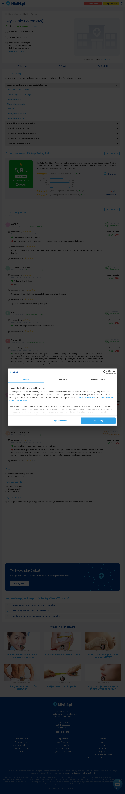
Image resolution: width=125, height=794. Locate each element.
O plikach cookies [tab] (99, 379)
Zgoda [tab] (26, 379)
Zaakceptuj (98, 421)
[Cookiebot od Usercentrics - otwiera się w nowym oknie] (105, 372)
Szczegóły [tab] (62, 379)
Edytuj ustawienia (62, 421)
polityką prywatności (86, 397)
